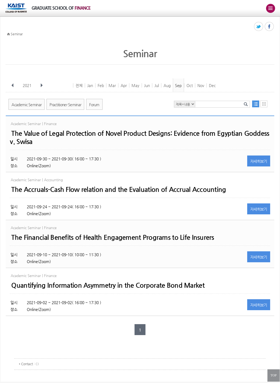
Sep (178, 85)
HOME (8, 34)
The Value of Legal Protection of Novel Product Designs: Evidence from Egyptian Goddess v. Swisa (139, 137)
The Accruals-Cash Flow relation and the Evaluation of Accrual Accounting (118, 189)
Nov (200, 85)
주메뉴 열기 (270, 8)
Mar (112, 85)
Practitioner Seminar (65, 104)
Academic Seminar (26, 104)
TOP (273, 375)
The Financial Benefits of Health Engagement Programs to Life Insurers (112, 237)
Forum (94, 104)
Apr (124, 85)
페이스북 (269, 26)
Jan (90, 85)
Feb (101, 85)
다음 (41, 85)
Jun (147, 85)
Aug (167, 85)
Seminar (17, 34)
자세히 (258, 161)
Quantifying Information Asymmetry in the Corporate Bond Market (107, 285)
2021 (28, 85)
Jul (156, 85)
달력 (263, 103)
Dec (212, 85)
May (135, 85)
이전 (12, 85)
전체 (79, 85)
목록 (255, 103)
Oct (189, 85)
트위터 (259, 26)
